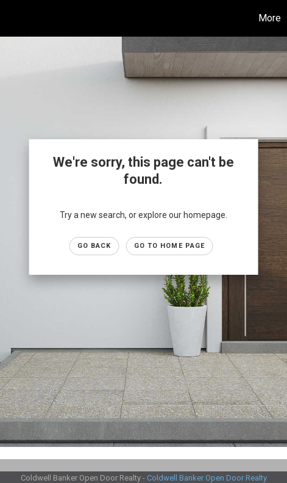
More (269, 18)
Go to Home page (169, 246)
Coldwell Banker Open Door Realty (207, 477)
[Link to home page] (11, 18)
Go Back (94, 246)
